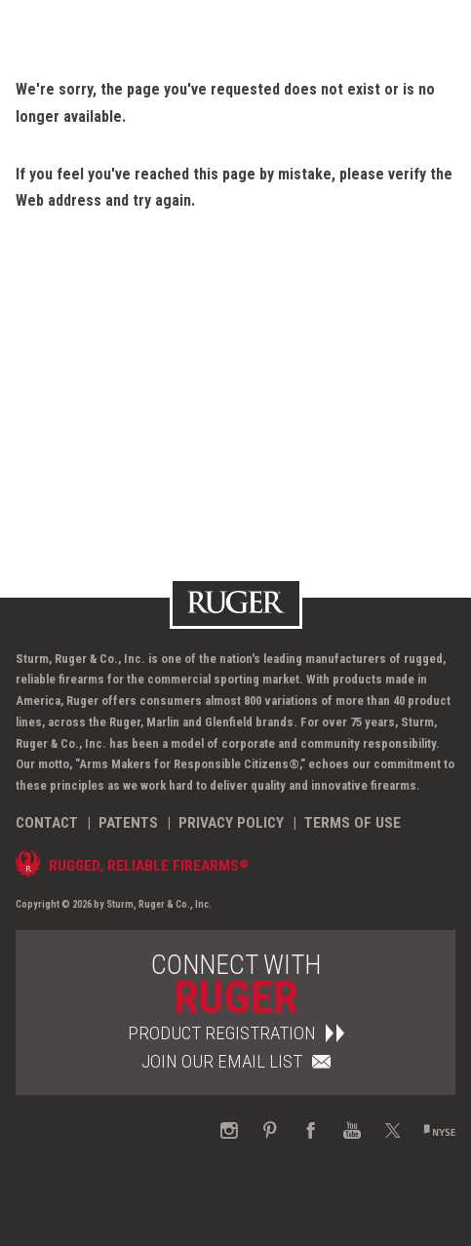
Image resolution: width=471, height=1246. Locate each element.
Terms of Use (352, 823)
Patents (128, 823)
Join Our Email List (236, 1061)
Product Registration (236, 1033)
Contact (47, 823)
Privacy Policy (231, 823)
